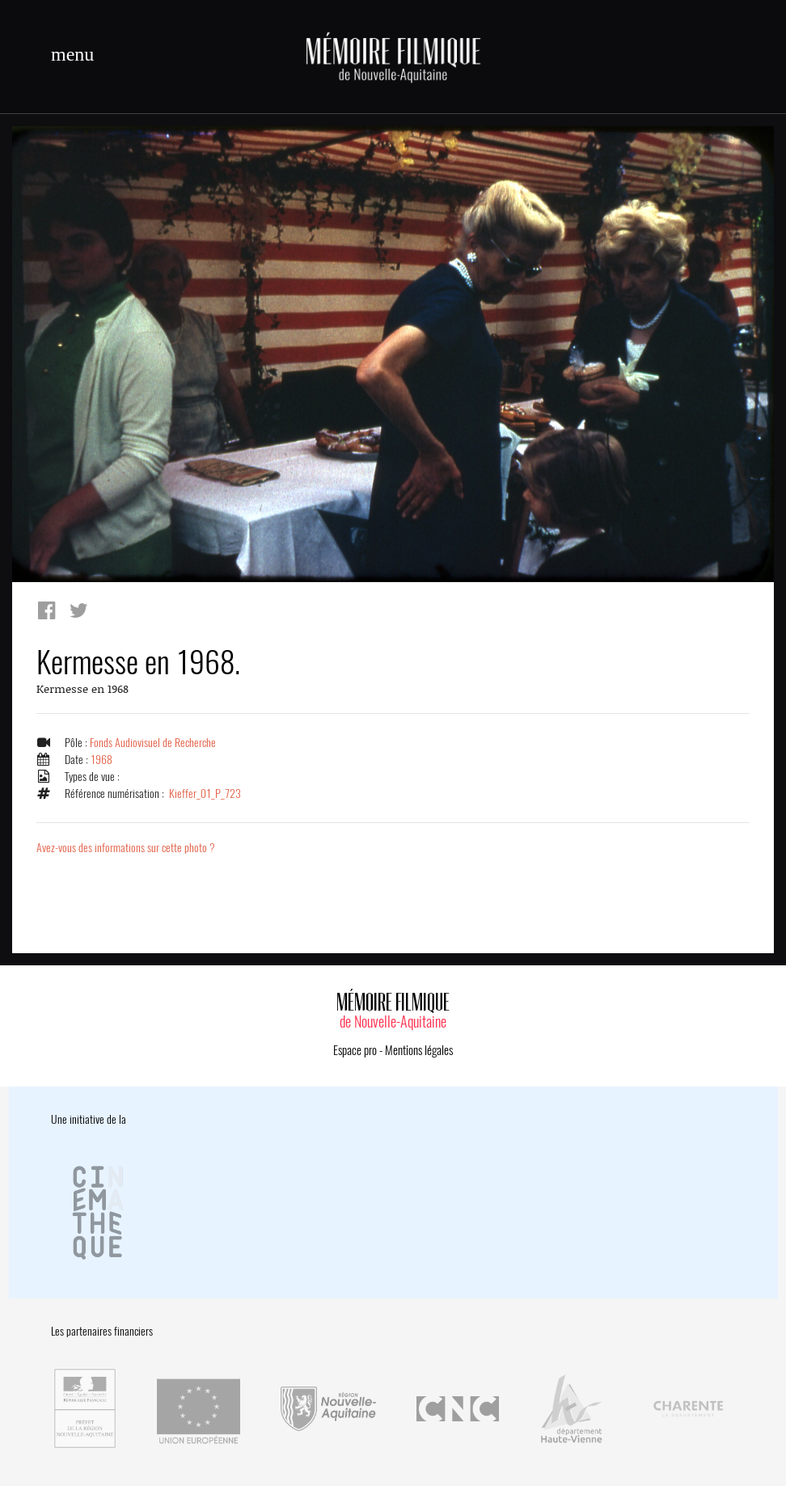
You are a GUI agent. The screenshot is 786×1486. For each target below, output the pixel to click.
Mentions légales (419, 1050)
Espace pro (355, 1050)
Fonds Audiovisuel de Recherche (153, 742)
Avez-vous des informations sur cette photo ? (125, 847)
